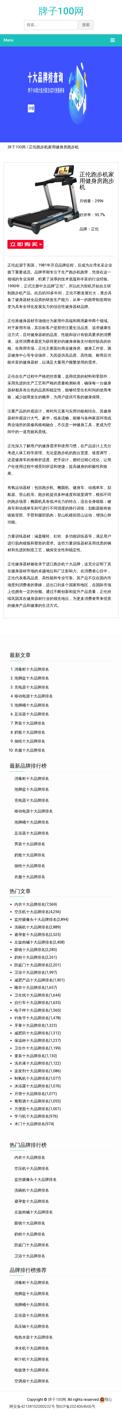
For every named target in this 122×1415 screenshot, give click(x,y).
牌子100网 (61, 11)
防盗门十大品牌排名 (31, 965)
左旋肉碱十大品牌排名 (33, 942)
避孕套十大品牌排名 (31, 934)
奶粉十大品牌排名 (29, 957)
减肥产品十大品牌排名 (33, 980)
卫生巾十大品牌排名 (31, 1048)
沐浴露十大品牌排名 (31, 1086)
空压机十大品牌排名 (31, 912)
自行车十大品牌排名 (31, 1002)
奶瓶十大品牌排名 (29, 732)
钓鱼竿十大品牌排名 (31, 1018)
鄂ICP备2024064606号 (75, 1406)
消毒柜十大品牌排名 (31, 669)
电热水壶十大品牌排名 (33, 1337)
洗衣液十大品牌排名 (31, 1063)
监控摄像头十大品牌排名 (35, 919)
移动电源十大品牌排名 (33, 696)
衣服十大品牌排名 (29, 750)
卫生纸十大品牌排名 (31, 995)
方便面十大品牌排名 (31, 1109)
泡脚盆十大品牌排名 (31, 678)
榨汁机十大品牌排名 (31, 1359)
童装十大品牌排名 (29, 1056)
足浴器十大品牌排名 (31, 714)
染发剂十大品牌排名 (31, 1071)
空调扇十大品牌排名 (31, 1381)
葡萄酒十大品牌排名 (31, 1101)
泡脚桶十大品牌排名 (31, 705)
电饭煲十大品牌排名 (31, 1370)
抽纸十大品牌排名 (29, 741)
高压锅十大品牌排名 (31, 1326)
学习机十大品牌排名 (31, 1116)
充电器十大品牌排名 (31, 687)
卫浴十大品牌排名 (29, 972)
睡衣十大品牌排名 (29, 987)
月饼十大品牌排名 (29, 1093)
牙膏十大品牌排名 (29, 1025)
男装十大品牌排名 (29, 723)
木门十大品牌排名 (29, 1124)
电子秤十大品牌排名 (31, 1010)
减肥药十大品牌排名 (31, 1033)
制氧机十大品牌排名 (31, 1078)
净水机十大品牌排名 (31, 1348)
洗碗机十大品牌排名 (31, 927)
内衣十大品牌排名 (29, 904)
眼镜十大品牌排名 (29, 949)
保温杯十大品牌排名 (31, 1040)
